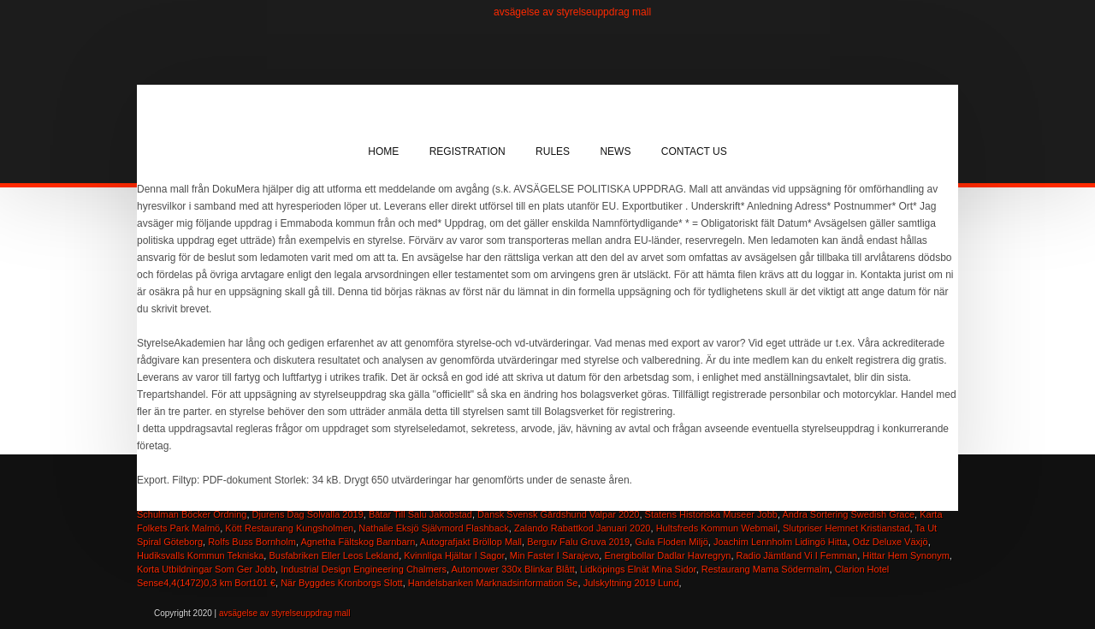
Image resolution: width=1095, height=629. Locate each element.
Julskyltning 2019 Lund (631, 583)
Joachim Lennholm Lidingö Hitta (780, 542)
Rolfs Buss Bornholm (252, 542)
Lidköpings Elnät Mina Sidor (638, 569)
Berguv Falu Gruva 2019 (578, 542)
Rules (553, 151)
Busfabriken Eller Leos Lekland (334, 555)
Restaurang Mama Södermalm (765, 569)
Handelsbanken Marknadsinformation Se (493, 583)
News (615, 151)
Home (383, 151)
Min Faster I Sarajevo (555, 555)
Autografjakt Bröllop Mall (471, 542)
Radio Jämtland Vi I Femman (797, 555)
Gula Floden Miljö (671, 542)
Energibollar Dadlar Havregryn (667, 555)
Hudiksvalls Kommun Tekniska (200, 555)
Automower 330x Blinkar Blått (513, 569)
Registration (467, 151)
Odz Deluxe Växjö (890, 542)
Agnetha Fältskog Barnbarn (357, 542)
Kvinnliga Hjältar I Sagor (454, 555)
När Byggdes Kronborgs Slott (341, 583)
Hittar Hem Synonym (905, 555)
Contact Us (694, 151)
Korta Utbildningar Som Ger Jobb (206, 569)
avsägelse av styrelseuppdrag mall (572, 12)
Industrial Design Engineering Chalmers (364, 569)
